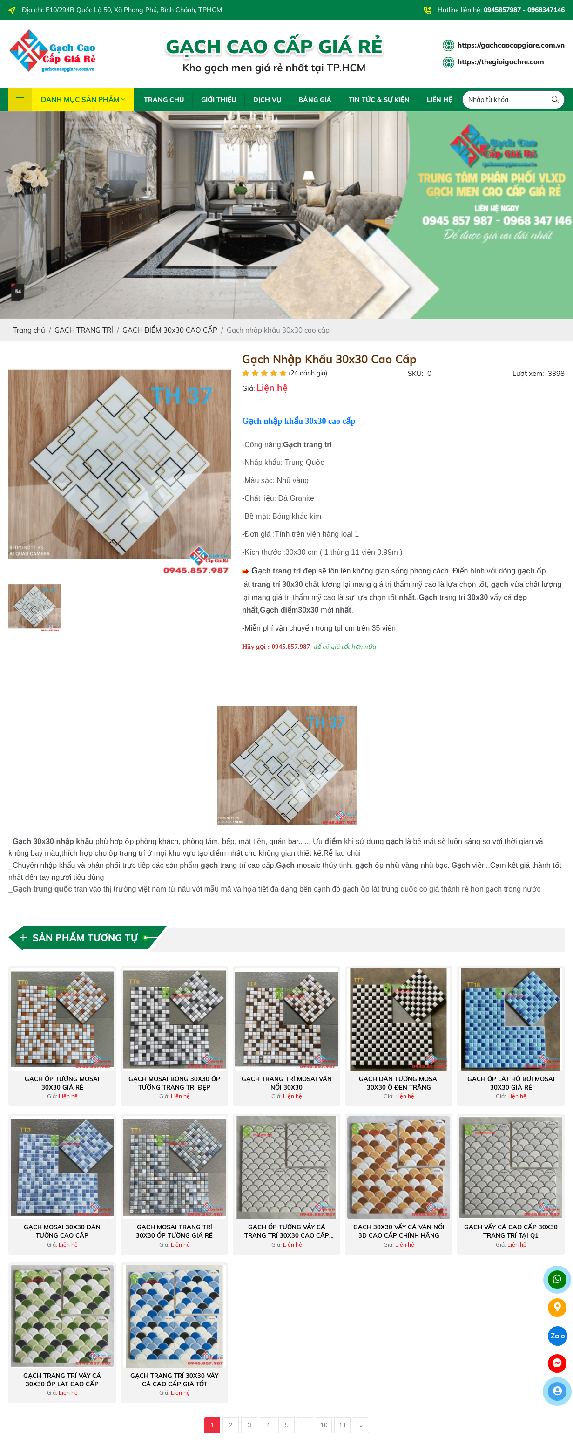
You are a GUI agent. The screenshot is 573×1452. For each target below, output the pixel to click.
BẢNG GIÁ (314, 99)
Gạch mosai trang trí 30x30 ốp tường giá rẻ (174, 1231)
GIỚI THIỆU (218, 99)
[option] (119, 464)
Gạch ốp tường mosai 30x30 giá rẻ (62, 1083)
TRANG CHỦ (164, 99)
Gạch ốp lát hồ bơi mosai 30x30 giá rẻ (511, 1083)
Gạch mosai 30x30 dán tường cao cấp (62, 1231)
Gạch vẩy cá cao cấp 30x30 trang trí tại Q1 (511, 1231)
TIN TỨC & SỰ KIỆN (379, 99)
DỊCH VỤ (267, 99)
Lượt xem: (528, 373)
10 (324, 1425)
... (305, 1425)
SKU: (415, 373)
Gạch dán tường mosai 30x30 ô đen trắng (399, 1083)
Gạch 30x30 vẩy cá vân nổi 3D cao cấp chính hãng (399, 1231)
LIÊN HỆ (439, 99)
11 (342, 1425)
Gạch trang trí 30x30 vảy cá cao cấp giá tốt (174, 1380)
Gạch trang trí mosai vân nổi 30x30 (287, 1083)
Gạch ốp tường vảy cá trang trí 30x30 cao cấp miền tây (286, 1231)
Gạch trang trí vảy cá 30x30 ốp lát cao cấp (62, 1380)
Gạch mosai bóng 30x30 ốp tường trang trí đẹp (174, 1083)
